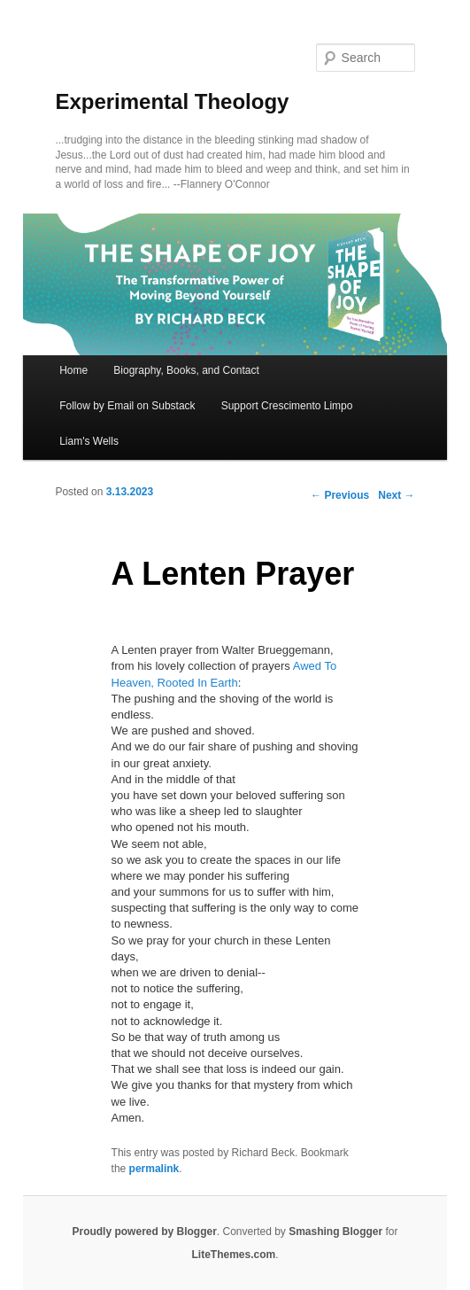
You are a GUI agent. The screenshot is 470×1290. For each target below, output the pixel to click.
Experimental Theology (172, 101)
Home (73, 370)
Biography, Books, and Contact (186, 370)
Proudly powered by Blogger (144, 1231)
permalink (154, 1168)
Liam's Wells (89, 441)
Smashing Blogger (335, 1231)
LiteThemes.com (233, 1254)
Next (396, 495)
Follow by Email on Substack (127, 406)
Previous (340, 495)
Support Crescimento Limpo (287, 406)
